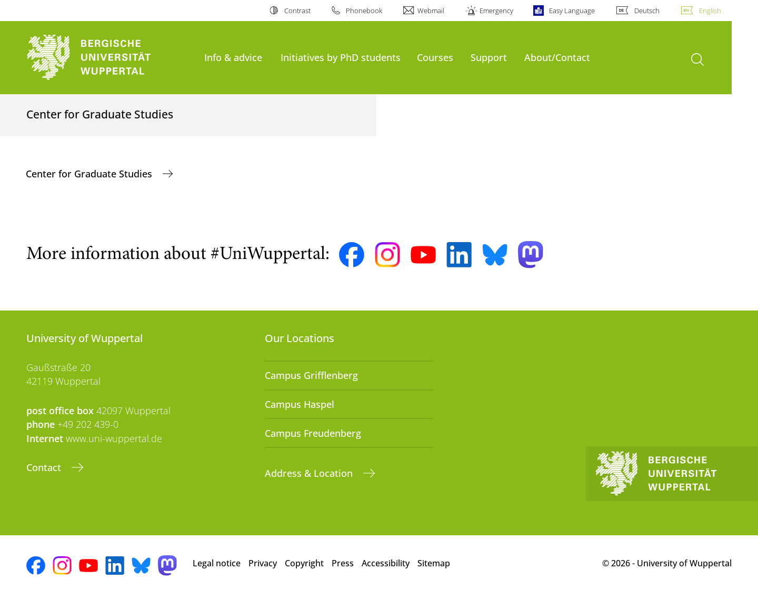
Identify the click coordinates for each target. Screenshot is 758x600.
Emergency (496, 10)
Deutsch (647, 10)
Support (489, 57)
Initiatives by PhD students (341, 57)
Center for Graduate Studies (90, 173)
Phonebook (364, 10)
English (710, 10)
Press (343, 563)
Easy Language (572, 10)
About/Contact (557, 57)
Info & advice (233, 57)
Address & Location (310, 473)
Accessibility (386, 563)
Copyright (304, 563)
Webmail (430, 10)
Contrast (297, 10)
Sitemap (433, 563)
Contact (45, 467)
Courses (435, 57)
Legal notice (217, 563)
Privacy (262, 563)
